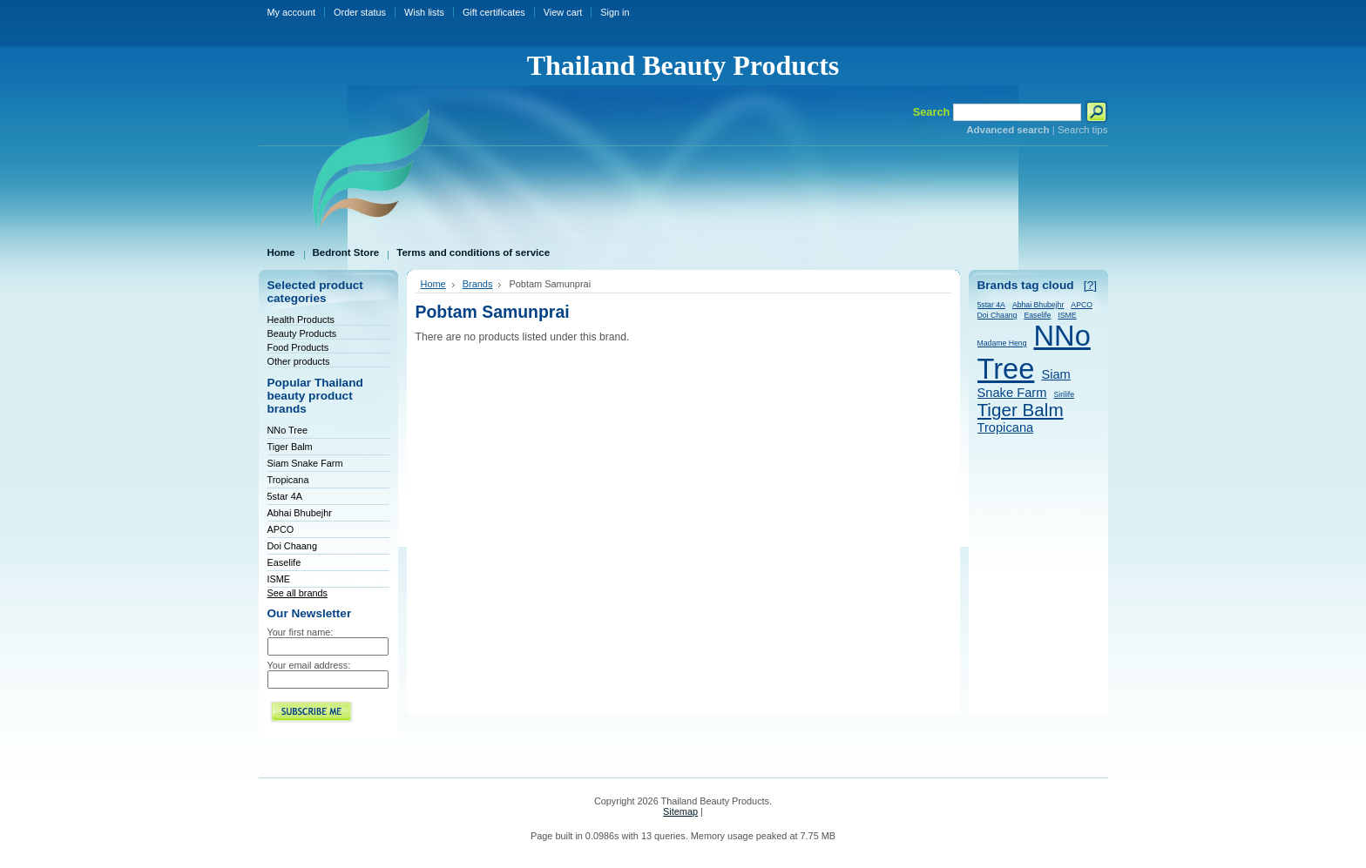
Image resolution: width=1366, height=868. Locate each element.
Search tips (1083, 129)
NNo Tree (287, 430)
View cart (563, 12)
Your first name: (300, 632)
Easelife (284, 562)
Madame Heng (1002, 343)
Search (931, 111)
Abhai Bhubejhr (299, 513)
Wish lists (424, 12)
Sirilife (1063, 394)
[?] (1090, 285)
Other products (298, 361)
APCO (280, 529)
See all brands (297, 593)
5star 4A (285, 496)
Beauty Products (302, 333)
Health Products (301, 319)
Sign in (614, 12)
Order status (360, 12)
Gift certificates (494, 12)
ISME (279, 579)
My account (291, 12)
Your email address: (309, 665)
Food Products (298, 347)
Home (433, 284)
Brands (478, 284)
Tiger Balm (290, 446)
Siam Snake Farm (305, 463)
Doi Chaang (292, 546)
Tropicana (288, 479)
